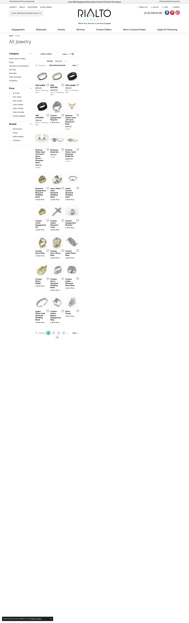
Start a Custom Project (134, 29)
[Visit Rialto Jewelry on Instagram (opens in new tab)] (177, 12)
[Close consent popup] (51, 619)
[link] (13, 7)
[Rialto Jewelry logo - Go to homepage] (94, 16)
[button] (142, 7)
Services (81, 29)
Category (14, 53)
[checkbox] (14, 93)
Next (175, 65)
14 (119, 543)
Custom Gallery (104, 29)
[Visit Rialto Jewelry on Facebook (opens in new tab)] (167, 12)
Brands (13, 124)
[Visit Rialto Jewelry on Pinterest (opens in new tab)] (172, 12)
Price (11, 88)
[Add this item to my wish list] (80, 119)
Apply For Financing (167, 29)
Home (11, 36)
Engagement (18, 29)
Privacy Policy (36, 619)
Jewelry (61, 29)
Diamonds (41, 29)
